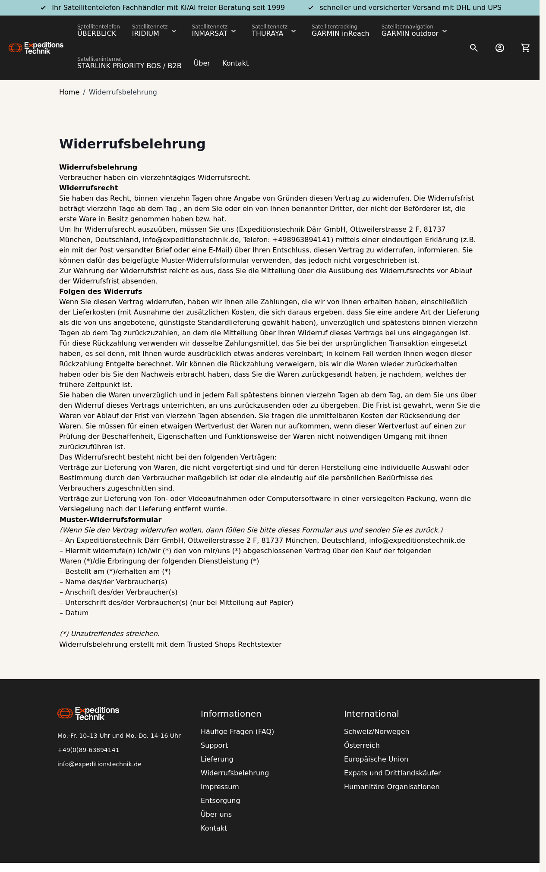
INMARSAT (209, 33)
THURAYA (267, 33)
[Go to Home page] (36, 48)
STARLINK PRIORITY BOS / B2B (129, 66)
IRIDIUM (145, 33)
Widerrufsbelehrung (93, 644)
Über (202, 63)
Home (69, 92)
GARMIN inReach (340, 33)
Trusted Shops (211, 644)
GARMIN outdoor (410, 33)
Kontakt (235, 63)
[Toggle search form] (474, 48)
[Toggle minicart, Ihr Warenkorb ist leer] (526, 48)
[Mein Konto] (500, 48)
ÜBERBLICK (96, 33)
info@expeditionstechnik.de (99, 764)
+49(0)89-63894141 (88, 749)
